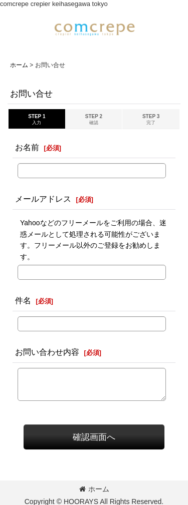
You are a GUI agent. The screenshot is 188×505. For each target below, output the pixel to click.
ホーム (94, 489)
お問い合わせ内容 (47, 351)
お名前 (27, 147)
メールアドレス (43, 198)
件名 (23, 300)
